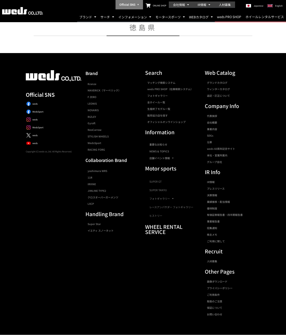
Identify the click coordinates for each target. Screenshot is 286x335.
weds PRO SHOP (229, 16)
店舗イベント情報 (161, 158)
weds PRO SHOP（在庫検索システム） (170, 89)
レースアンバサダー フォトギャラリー (171, 207)
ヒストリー (155, 216)
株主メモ (212, 234)
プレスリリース (216, 188)
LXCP (91, 203)
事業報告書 (213, 221)
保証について (214, 307)
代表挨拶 (212, 116)
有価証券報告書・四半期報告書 (225, 215)
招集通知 (212, 228)
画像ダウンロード (217, 281)
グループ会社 (214, 162)
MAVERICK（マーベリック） (104, 90)
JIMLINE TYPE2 (97, 190)
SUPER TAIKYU (158, 190)
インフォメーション (134, 17)
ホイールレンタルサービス (265, 16)
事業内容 (212, 129)
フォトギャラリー (157, 95)
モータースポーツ (170, 17)
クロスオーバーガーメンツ (103, 197)
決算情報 (212, 195)
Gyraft (91, 123)
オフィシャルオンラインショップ (166, 122)
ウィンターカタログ (218, 89)
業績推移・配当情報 (218, 202)
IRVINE (92, 184)
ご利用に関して (216, 241)
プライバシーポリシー (220, 288)
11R (90, 177)
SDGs (210, 135)
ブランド (87, 17)
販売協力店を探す (157, 115)
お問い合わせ (214, 314)
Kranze (92, 84)
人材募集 (225, 5)
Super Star (94, 224)
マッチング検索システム (161, 82)
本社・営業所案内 (217, 155)
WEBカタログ (201, 17)
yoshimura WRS (97, 171)
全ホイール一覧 (156, 102)
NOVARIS (93, 110)
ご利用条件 (213, 294)
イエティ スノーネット (101, 230)
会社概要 (212, 122)
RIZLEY (92, 116)
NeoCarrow (94, 129)
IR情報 (204, 4)
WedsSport (94, 143)
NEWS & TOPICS (159, 151)
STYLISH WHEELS (98, 136)
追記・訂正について (218, 95)
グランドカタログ (217, 82)
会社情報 (181, 4)
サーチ (107, 17)
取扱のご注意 (214, 301)
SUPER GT (155, 181)
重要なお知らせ (158, 144)
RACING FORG (96, 149)
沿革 (209, 142)
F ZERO (92, 97)
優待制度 (212, 208)
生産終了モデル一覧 (158, 109)
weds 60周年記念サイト (221, 148)
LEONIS (92, 103)
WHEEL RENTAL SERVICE (163, 229)
